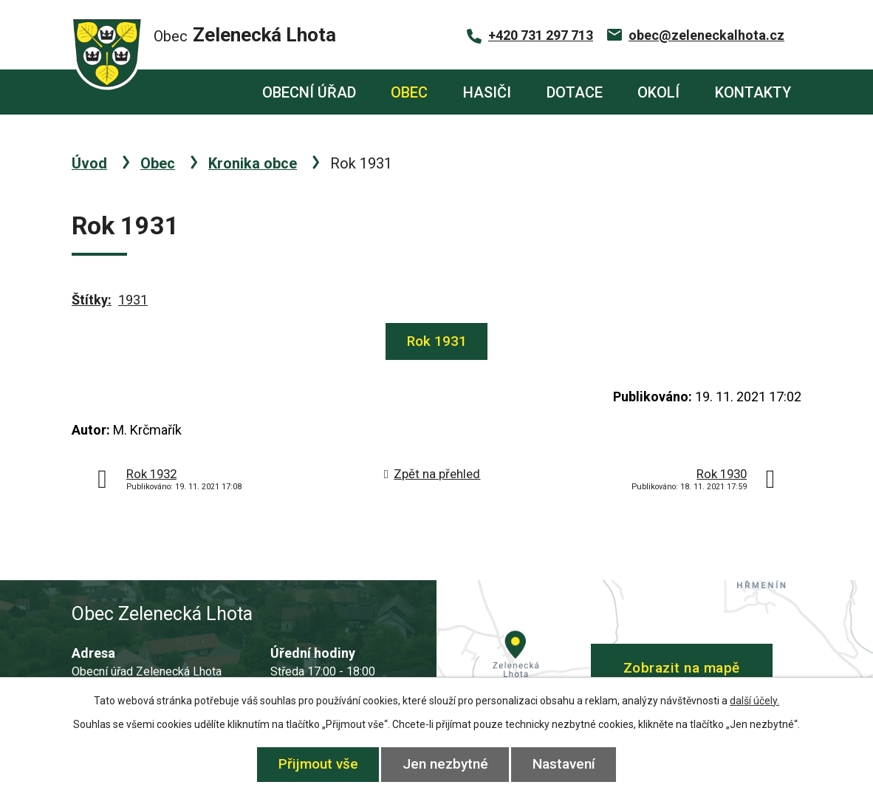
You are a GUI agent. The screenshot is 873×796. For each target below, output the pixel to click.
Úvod (218, 92)
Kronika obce (252, 163)
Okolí (658, 92)
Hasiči (487, 92)
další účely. (754, 701)
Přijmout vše (318, 763)
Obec (409, 92)
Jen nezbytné (445, 763)
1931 (133, 299)
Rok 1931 (437, 341)
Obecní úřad (309, 92)
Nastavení (564, 763)
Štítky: (92, 299)
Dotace (575, 92)
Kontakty (753, 92)
